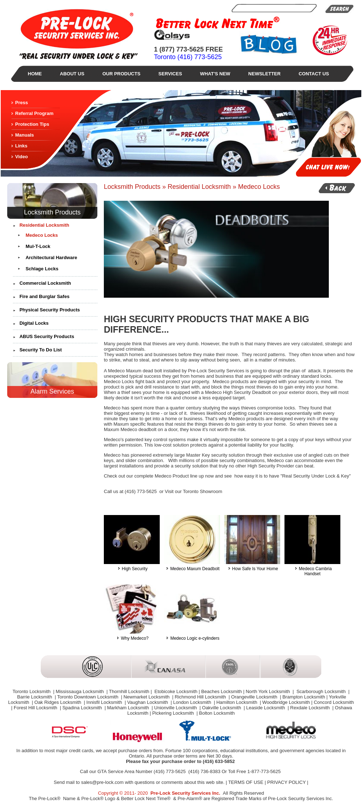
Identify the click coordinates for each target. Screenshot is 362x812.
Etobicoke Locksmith (175, 691)
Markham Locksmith (128, 707)
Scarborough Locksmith (321, 691)
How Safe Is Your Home (252, 566)
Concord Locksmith (334, 702)
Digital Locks (34, 323)
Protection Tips (32, 124)
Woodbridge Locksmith (286, 702)
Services (170, 73)
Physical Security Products (49, 309)
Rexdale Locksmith (310, 707)
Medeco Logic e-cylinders (192, 636)
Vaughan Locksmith (148, 702)
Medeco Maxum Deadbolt (192, 566)
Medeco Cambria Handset (312, 569)
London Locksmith (192, 702)
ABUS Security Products (46, 336)
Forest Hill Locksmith (36, 707)
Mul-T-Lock (38, 246)
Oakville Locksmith (222, 707)
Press (21, 102)
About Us (72, 73)
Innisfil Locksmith (105, 702)
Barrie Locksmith (35, 697)
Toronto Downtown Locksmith (88, 697)
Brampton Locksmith (303, 697)
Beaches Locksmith (221, 691)
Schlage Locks (42, 268)
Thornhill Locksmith (129, 691)
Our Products (121, 73)
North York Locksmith (268, 691)
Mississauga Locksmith (80, 691)
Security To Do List (40, 349)
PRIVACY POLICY (286, 782)
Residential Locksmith (44, 225)
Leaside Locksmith (266, 707)
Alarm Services (52, 391)
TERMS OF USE (246, 782)
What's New (215, 73)
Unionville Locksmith (176, 707)
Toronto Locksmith (32, 691)
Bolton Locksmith (217, 713)
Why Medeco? (132, 636)
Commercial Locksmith (45, 283)
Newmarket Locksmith (147, 697)
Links (21, 145)
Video (21, 156)
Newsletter (264, 73)
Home (35, 73)
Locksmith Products (52, 212)
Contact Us (314, 73)
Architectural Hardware (51, 257)
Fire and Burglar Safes (44, 296)
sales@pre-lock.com (102, 782)
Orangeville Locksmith (255, 697)
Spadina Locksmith (82, 707)
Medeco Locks (42, 235)
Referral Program (34, 113)
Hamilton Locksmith (237, 702)
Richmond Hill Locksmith (201, 697)
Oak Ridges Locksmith (58, 702)
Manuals (24, 135)
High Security (132, 566)
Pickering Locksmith (173, 713)
